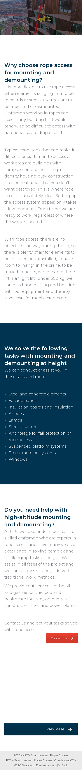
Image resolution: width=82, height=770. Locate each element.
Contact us (62, 638)
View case (59, 729)
